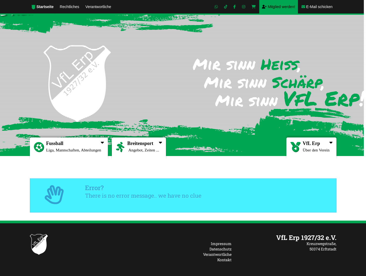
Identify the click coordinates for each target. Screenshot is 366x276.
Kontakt (224, 259)
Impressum (221, 243)
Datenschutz (220, 249)
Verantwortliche (217, 254)
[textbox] (288, 237)
